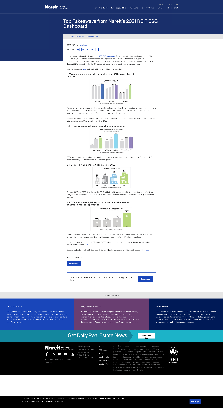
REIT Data (134, 8)
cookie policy (60, 401)
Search (102, 347)
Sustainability (74, 263)
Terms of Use (104, 360)
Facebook (46, 354)
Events (160, 8)
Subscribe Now (146, 337)
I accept (195, 402)
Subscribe (145, 279)
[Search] (177, 4)
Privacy (102, 354)
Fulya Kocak (145, 250)
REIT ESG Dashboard (107, 56)
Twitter (59, 354)
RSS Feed (72, 354)
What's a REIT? (101, 8)
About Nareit (172, 8)
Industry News (148, 8)
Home (72, 36)
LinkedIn (53, 354)
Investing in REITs (118, 8)
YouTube (66, 354)
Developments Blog (92, 36)
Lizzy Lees (83, 45)
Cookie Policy (104, 357)
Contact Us (103, 364)
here (84, 69)
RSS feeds (103, 350)
